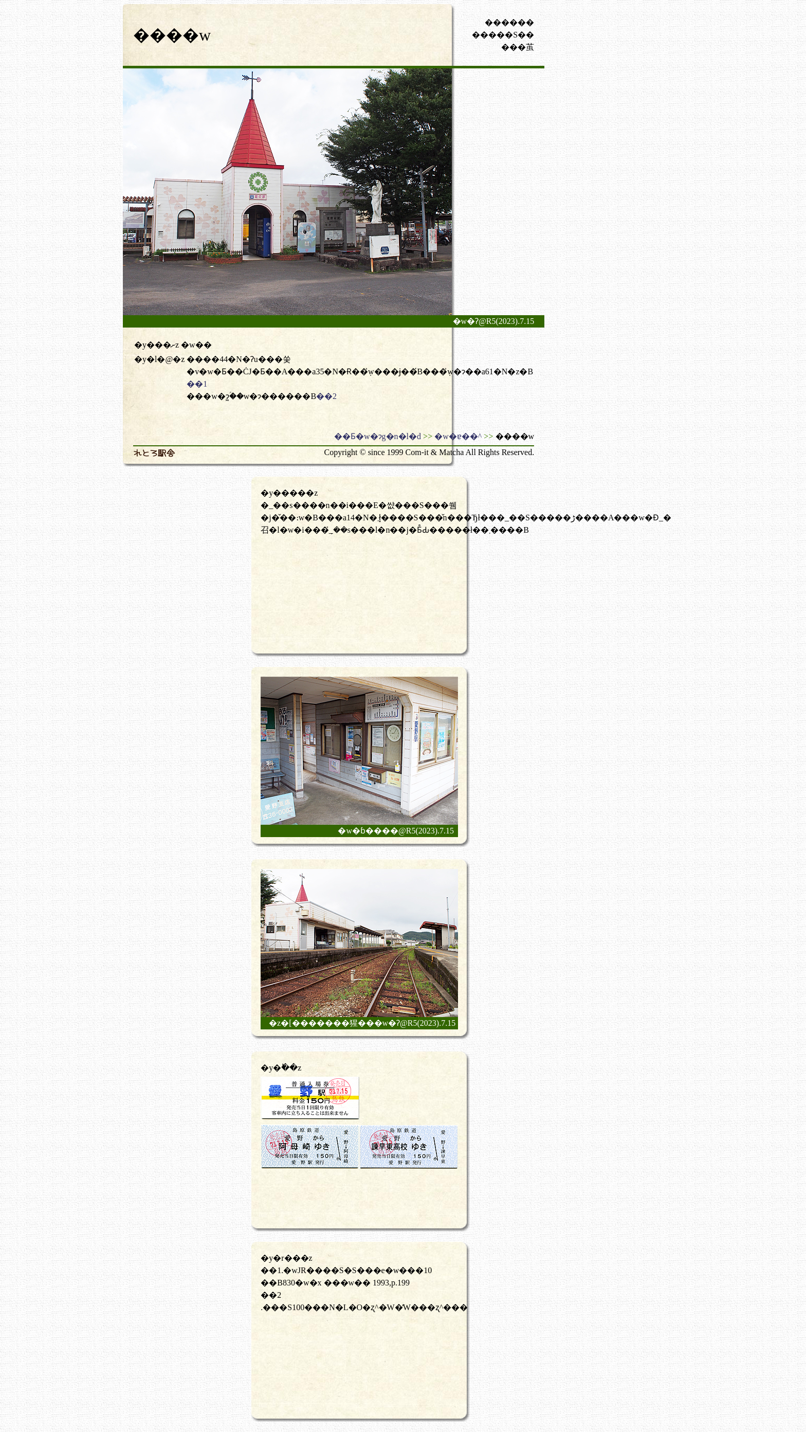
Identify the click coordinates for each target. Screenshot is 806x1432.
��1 (197, 383)
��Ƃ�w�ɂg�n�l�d (377, 436)
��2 (326, 396)
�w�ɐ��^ (458, 436)
